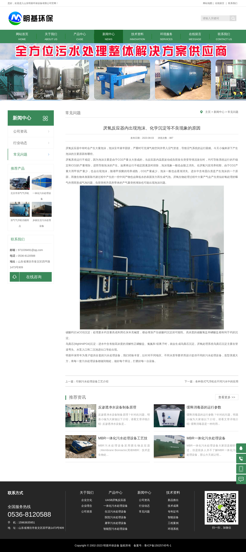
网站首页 (22, 36)
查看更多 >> (226, 397)
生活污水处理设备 (115, 511)
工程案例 (173, 523)
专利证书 (173, 511)
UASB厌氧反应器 (115, 500)
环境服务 (166, 36)
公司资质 (86, 511)
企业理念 (86, 505)
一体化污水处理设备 (115, 505)
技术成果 (173, 505)
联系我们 (232, 3)
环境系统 (173, 528)
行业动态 (20, 143)
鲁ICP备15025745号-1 (157, 545)
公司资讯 (20, 131)
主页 (208, 111)
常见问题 (20, 154)
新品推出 (173, 500)
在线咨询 (26, 277)
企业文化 (86, 500)
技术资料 (137, 36)
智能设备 (173, 517)
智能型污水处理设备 (115, 528)
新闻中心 (108, 36)
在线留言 (219, 3)
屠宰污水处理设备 (115, 523)
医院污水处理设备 (115, 517)
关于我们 (51, 36)
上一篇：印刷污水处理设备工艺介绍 (86, 381)
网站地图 (207, 3)
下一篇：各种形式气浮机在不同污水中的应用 (211, 381)
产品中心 (79, 36)
